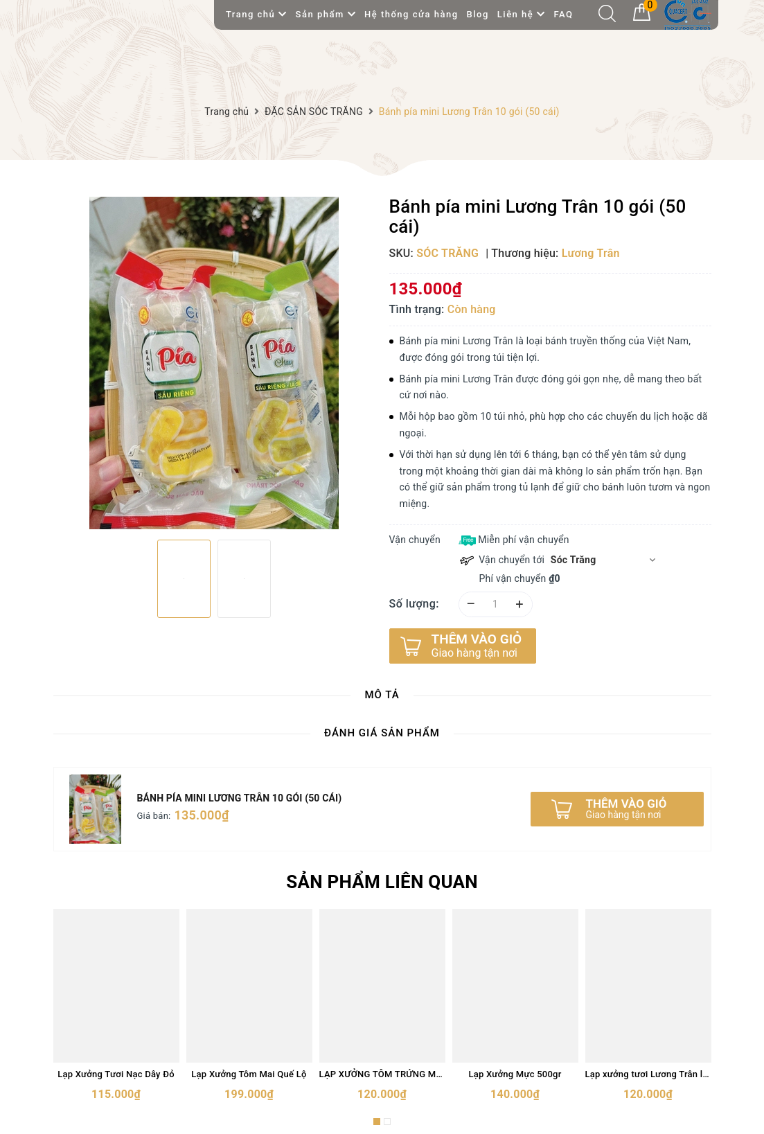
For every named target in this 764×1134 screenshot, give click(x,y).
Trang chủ (256, 14)
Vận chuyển (415, 539)
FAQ (563, 14)
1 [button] (376, 1121)
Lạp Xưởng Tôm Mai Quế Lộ (248, 1074)
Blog (478, 14)
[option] (214, 363)
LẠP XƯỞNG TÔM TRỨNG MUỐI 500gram (382, 1074)
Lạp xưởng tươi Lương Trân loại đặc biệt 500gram (648, 1074)
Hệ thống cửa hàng (411, 14)
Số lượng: (414, 603)
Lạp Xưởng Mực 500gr (514, 1074)
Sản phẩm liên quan (382, 881)
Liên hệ (521, 14)
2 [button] (387, 1121)
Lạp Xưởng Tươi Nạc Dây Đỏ (116, 1074)
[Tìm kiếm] (607, 18)
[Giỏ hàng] (641, 17)
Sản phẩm (326, 14)
